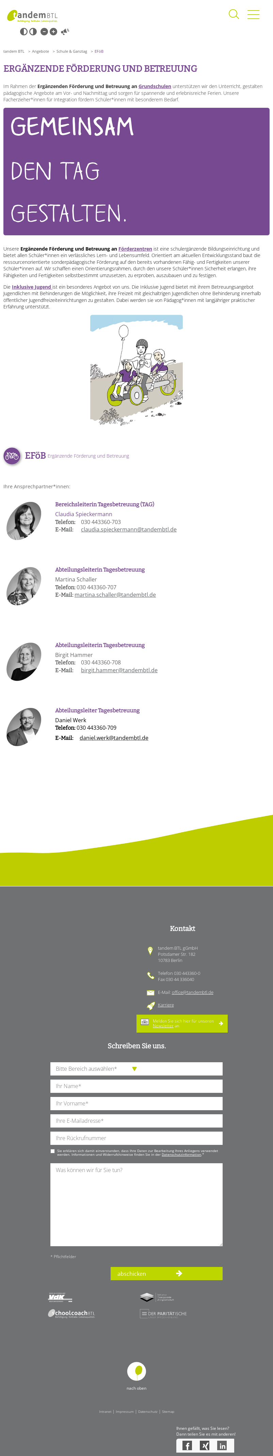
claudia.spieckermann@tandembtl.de (129, 529)
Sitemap (168, 1411)
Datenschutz (148, 1411)
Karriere (166, 1005)
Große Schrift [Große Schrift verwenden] (53, 32)
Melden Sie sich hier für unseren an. (183, 1023)
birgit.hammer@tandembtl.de (119, 670)
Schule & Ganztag (72, 51)
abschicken (131, 1273)
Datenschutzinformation (181, 1154)
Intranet (105, 1411)
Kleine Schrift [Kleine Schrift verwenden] (44, 32)
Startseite (32, 16)
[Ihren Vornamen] (136, 1103)
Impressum (125, 1411)
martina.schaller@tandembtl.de (115, 594)
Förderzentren (135, 249)
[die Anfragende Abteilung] (136, 1069)
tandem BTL (14, 51)
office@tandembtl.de (192, 992)
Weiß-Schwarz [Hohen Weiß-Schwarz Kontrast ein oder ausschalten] (33, 32)
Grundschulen (155, 86)
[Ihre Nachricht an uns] (136, 1204)
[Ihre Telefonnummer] (136, 1138)
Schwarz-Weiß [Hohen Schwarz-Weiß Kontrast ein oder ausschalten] (24, 32)
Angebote (40, 51)
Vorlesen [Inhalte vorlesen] (65, 32)
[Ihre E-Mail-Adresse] (136, 1121)
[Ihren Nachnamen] (136, 1086)
